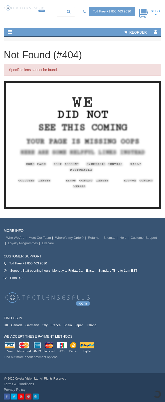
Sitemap (110, 238)
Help (123, 238)
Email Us (16, 278)
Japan (79, 325)
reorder (135, 32)
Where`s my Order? (69, 238)
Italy (45, 325)
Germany (32, 325)
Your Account (66, 164)
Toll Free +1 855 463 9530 (112, 11)
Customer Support (144, 238)
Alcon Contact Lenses (87, 180)
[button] (10, 32)
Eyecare (48, 243)
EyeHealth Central (104, 164)
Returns (93, 238)
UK (6, 325)
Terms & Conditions (19, 384)
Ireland (91, 325)
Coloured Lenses (34, 180)
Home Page (36, 164)
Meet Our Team (40, 238)
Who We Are (15, 238)
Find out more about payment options (30, 357)
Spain (68, 325)
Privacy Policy (14, 390)
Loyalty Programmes (23, 243)
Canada (17, 325)
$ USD (155, 11)
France (55, 325)
